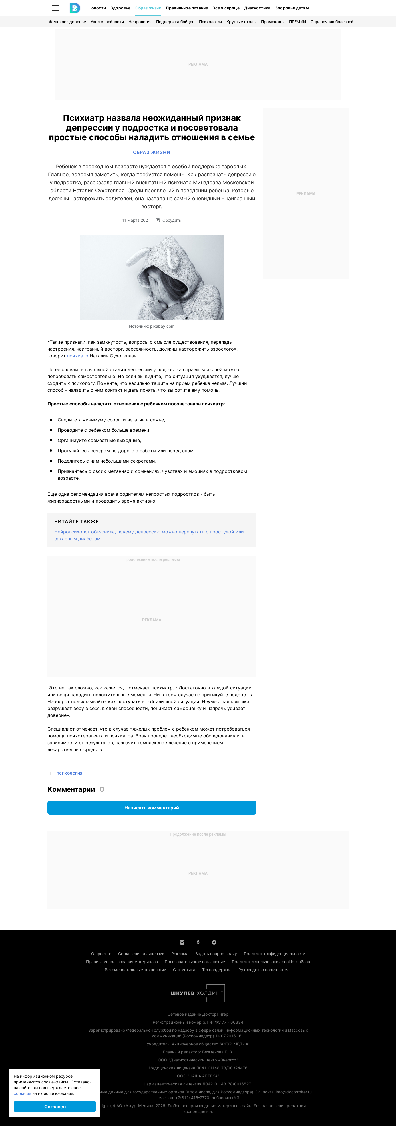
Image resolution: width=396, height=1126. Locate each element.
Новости (97, 7)
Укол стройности (107, 21)
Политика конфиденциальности (274, 953)
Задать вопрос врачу (216, 953)
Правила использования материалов (122, 961)
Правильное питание (187, 7)
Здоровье (120, 7)
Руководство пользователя (265, 969)
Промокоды (272, 21)
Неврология (140, 21)
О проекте (101, 953)
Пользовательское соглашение (195, 961)
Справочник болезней (332, 21)
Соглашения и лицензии (141, 953)
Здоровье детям (292, 7)
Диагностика (257, 7)
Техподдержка (217, 969)
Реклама (179, 953)
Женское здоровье (67, 21)
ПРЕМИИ (297, 21)
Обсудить (168, 220)
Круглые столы (241, 21)
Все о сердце (225, 7)
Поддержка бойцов (175, 21)
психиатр (78, 356)
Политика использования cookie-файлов (271, 961)
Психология (210, 21)
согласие (22, 1093)
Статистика (184, 969)
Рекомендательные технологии (135, 969)
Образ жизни (148, 7)
